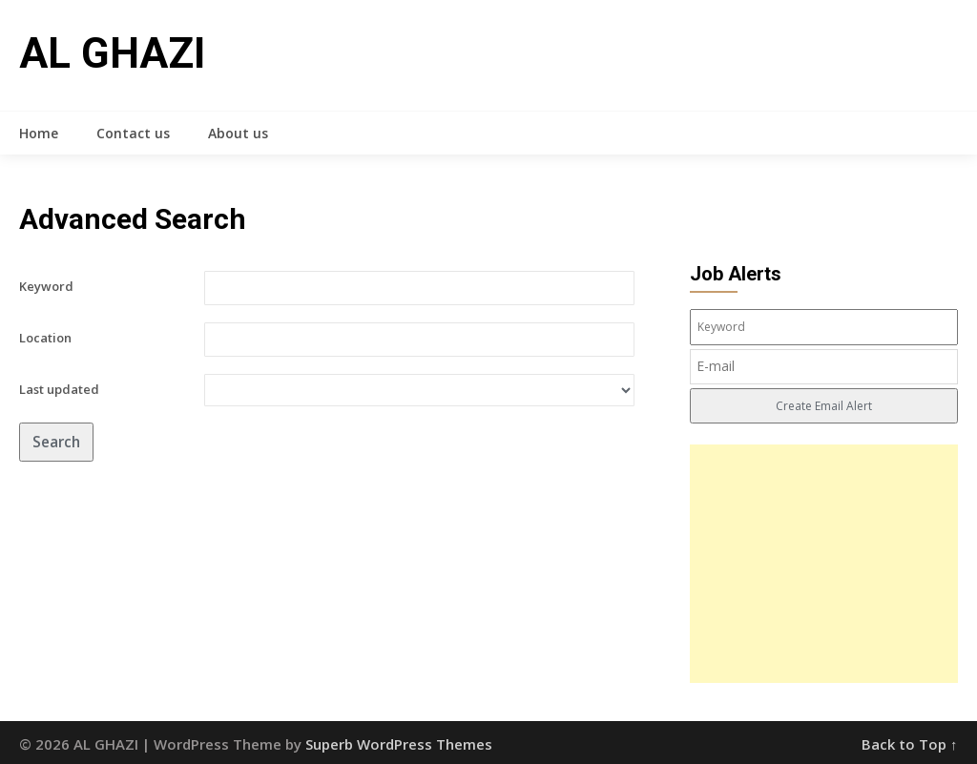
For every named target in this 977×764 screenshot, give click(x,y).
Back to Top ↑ (910, 744)
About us (238, 133)
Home (38, 133)
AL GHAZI (112, 53)
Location (45, 337)
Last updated (59, 389)
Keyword (46, 286)
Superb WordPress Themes (398, 744)
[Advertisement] (824, 563)
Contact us (133, 133)
